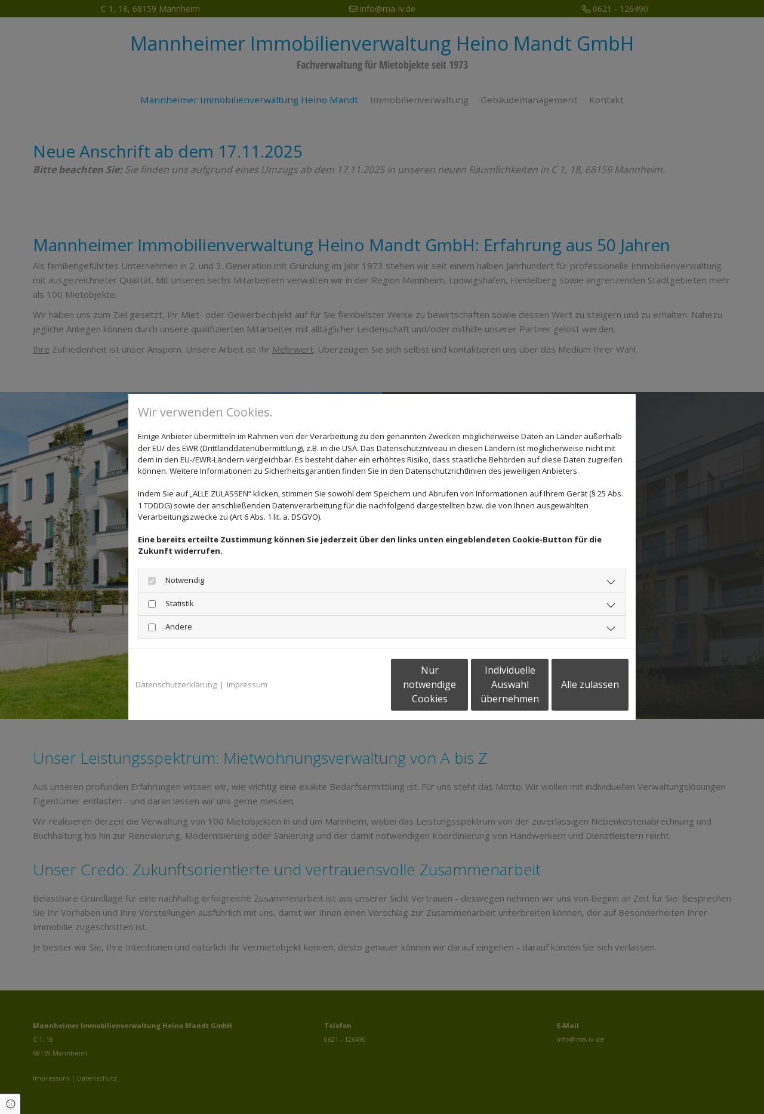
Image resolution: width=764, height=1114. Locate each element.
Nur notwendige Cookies (346, 684)
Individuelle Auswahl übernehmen (460, 684)
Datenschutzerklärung (176, 684)
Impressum (247, 684)
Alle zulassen (573, 684)
